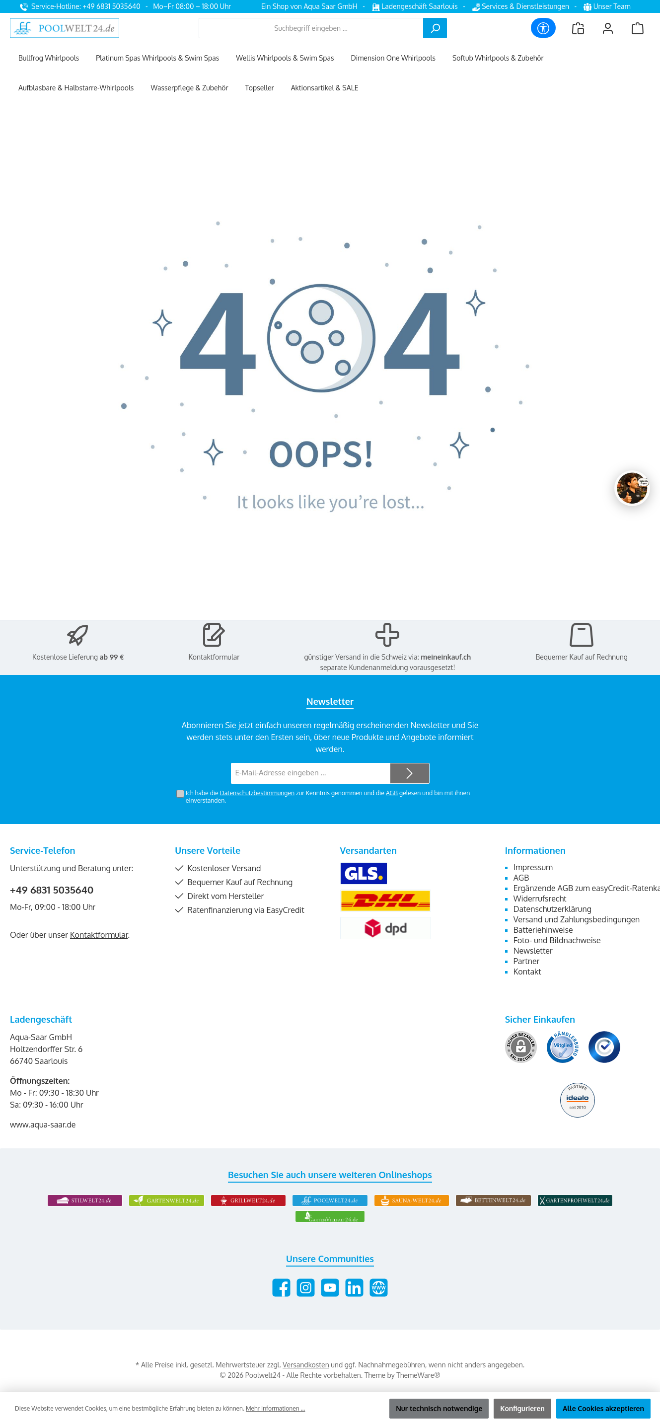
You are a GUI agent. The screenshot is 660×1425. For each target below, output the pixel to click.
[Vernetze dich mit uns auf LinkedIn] (354, 1287)
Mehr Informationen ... (275, 1408)
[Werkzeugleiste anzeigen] (543, 28)
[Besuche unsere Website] (378, 1287)
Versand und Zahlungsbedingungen (576, 919)
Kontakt (527, 971)
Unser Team (608, 6)
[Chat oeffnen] (632, 488)
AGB (392, 793)
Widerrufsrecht (540, 898)
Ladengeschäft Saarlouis (415, 6)
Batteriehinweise (543, 930)
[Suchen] (435, 28)
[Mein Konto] (607, 28)
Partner (526, 961)
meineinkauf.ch (446, 657)
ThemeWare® (418, 1375)
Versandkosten (306, 1364)
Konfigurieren (522, 1408)
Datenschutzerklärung (552, 909)
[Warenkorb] (637, 28)
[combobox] (311, 28)
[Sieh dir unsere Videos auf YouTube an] (330, 1287)
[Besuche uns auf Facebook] (281, 1287)
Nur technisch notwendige (439, 1408)
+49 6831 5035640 (52, 889)
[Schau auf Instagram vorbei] (305, 1287)
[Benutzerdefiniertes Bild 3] (604, 1047)
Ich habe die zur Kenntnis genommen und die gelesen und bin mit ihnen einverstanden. (328, 796)
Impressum (533, 867)
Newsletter (533, 951)
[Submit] (410, 773)
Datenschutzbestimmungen (257, 793)
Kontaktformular (213, 657)
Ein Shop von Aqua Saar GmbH (309, 6)
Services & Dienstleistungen (520, 6)
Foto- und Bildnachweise (557, 940)
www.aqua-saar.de (43, 1124)
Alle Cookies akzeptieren (603, 1408)
